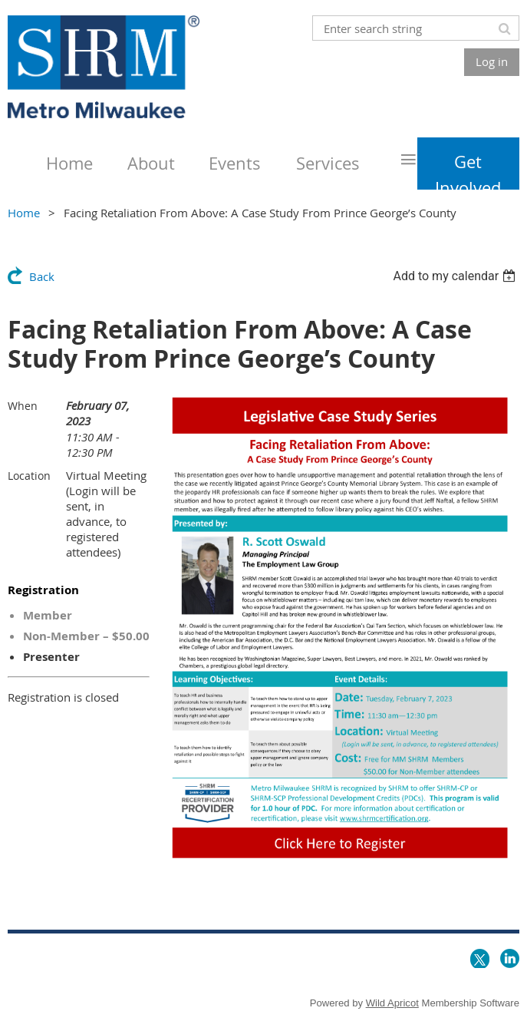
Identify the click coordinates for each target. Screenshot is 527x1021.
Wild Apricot (392, 1003)
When (23, 405)
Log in (492, 61)
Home (24, 212)
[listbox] (456, 276)
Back (41, 276)
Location (29, 475)
